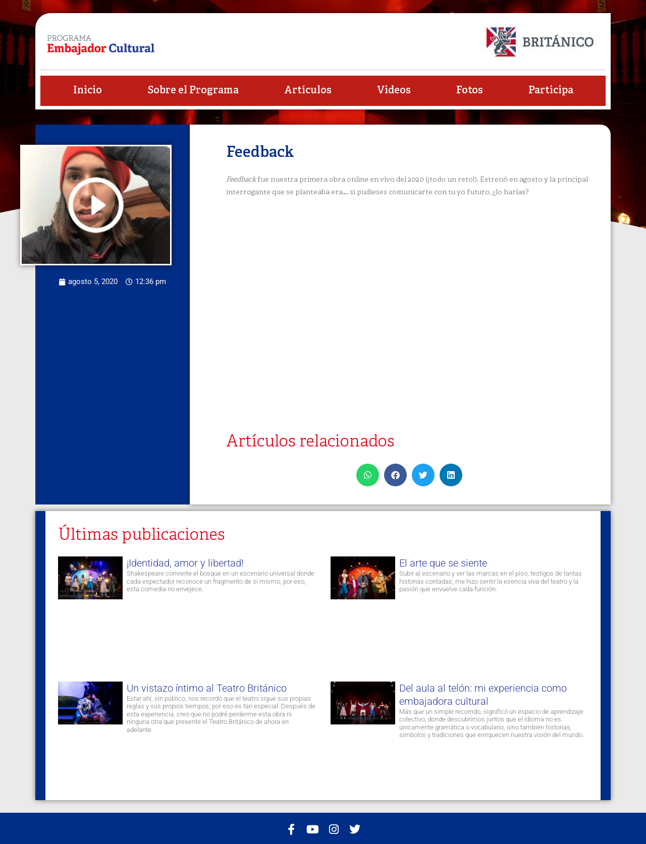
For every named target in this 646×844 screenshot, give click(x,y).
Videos (394, 90)
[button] (367, 475)
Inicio (87, 90)
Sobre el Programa (193, 90)
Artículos (308, 90)
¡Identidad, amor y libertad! (185, 563)
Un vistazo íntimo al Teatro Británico (207, 688)
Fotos (469, 90)
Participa (550, 90)
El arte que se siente (443, 563)
